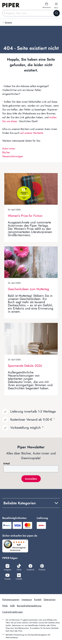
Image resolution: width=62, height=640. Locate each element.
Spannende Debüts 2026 (25, 365)
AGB (12, 605)
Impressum (27, 599)
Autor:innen (8, 148)
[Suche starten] (56, 13)
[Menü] (26, 541)
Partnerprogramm (10, 599)
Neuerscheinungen (12, 156)
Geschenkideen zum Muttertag (28, 289)
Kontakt (37, 599)
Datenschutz (49, 599)
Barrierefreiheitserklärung (29, 605)
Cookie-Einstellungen (12, 612)
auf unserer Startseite (31, 133)
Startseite (8, 22)
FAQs (5, 605)
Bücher (6, 152)
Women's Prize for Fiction (25, 215)
